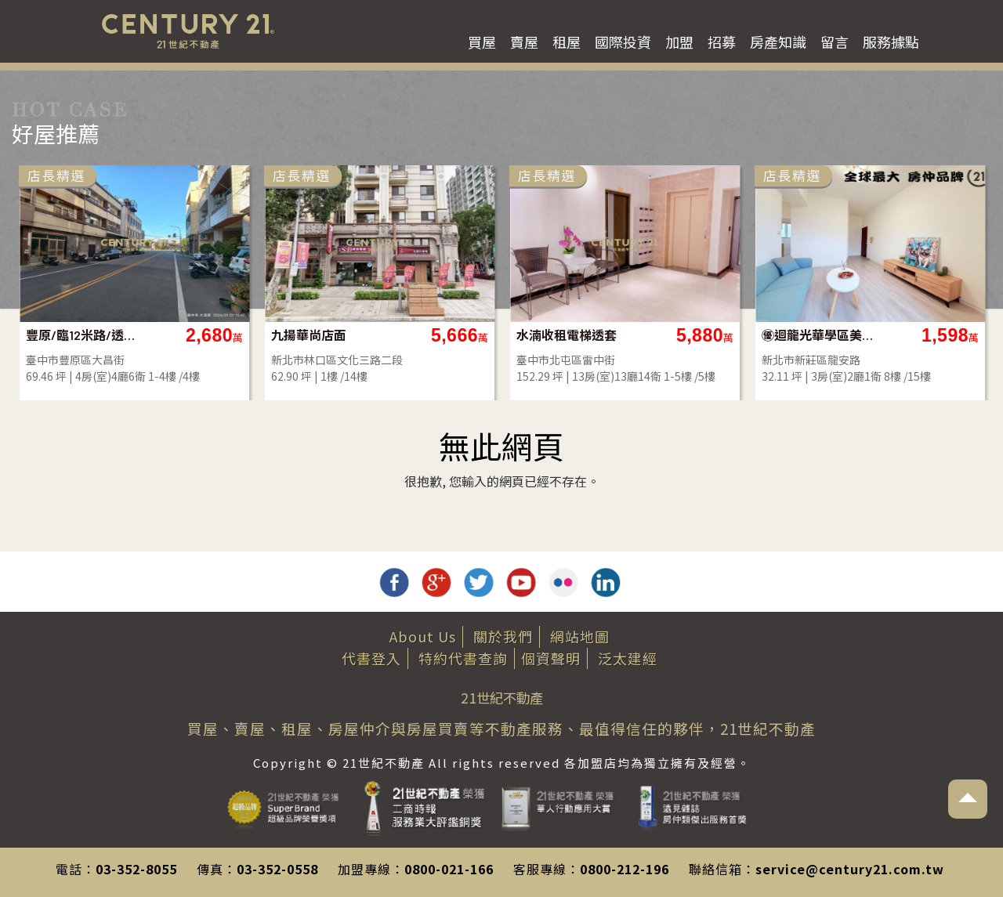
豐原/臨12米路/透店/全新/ (499, 334)
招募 (722, 41)
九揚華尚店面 (724, 334)
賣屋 (524, 41)
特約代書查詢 (463, 658)
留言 (834, 41)
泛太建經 (627, 658)
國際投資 (623, 41)
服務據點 (891, 41)
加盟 (679, 41)
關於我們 (503, 636)
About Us (422, 636)
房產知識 (778, 41)
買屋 (482, 41)
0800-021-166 (449, 868)
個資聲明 (551, 658)
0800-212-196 (624, 868)
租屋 (566, 41)
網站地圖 (580, 636)
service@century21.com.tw (849, 868)
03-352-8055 (136, 868)
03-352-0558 (277, 868)
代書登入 (371, 658)
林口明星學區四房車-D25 (253, 334)
